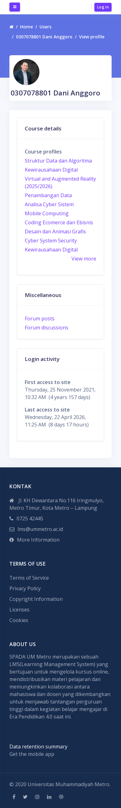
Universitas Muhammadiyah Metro (68, 784)
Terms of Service (29, 577)
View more (83, 258)
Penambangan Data (48, 195)
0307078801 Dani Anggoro (44, 37)
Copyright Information (36, 599)
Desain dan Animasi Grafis (55, 231)
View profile (91, 37)
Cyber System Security (51, 240)
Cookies (18, 620)
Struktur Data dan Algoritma (58, 160)
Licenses (19, 609)
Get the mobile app (31, 754)
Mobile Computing (47, 213)
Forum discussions (46, 327)
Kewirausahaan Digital (51, 169)
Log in (103, 7)
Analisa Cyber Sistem (49, 204)
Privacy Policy (25, 588)
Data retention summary (38, 746)
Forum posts (40, 318)
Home (26, 27)
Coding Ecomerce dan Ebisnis (59, 222)
